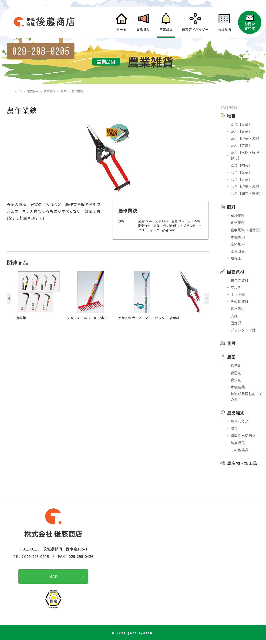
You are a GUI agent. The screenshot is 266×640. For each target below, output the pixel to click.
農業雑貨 (235, 413)
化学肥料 (238, 222)
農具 (234, 428)
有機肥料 (238, 215)
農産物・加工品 (242, 463)
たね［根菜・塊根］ (247, 138)
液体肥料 (238, 244)
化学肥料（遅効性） (247, 229)
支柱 (234, 315)
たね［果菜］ (241, 131)
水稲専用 (238, 237)
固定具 (236, 322)
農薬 (231, 357)
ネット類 (238, 294)
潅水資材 (238, 308)
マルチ (236, 287)
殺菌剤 (236, 372)
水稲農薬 (238, 387)
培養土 (236, 258)
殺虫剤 (236, 379)
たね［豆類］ (241, 145)
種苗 (231, 116)
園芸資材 (235, 272)
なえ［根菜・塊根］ (247, 186)
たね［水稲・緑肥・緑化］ (247, 155)
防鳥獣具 (238, 442)
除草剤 (236, 365)
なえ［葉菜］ (241, 172)
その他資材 (240, 301)
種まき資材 (240, 280)
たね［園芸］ (241, 165)
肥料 (231, 207)
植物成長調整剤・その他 (247, 396)
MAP (53, 576)
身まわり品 (240, 421)
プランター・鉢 (243, 330)
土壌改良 (238, 251)
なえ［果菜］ (241, 179)
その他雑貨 (240, 449)
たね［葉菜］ (241, 124)
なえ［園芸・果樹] (246, 193)
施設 (231, 343)
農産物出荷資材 (243, 435)
